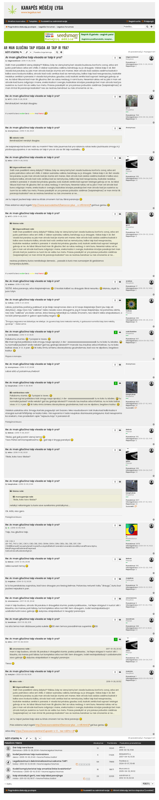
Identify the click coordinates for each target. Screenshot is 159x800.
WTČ (128, 108)
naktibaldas (131, 332)
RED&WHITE (124, 754)
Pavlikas (123, 761)
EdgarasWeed (132, 57)
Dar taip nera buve (23, 747)
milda (15, 778)
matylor (129, 671)
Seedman (130, 619)
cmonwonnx (131, 598)
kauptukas (131, 394)
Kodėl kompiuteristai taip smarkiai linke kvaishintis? (42, 768)
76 (137, 585)
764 (137, 115)
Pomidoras (18, 771)
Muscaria (123, 768)
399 (137, 626)
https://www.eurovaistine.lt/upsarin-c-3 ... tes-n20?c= (43, 731)
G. (127, 536)
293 (137, 318)
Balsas (129, 429)
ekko (128, 169)
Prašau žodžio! (50, 757)
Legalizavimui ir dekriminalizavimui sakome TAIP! (40, 761)
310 (137, 437)
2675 (138, 544)
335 (137, 176)
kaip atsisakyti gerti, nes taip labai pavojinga (38, 775)
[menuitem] (31, 21)
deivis (15, 757)
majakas (130, 578)
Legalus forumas (54, 750)
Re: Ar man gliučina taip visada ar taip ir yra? (32, 96)
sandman (123, 775)
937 (137, 339)
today (15, 764)
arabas (129, 281)
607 (137, 402)
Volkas (129, 311)
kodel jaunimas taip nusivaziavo (31, 754)
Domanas (17, 750)
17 (136, 286)
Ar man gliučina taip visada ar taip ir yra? (36, 48)
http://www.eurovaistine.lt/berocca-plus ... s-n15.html (60, 205)
